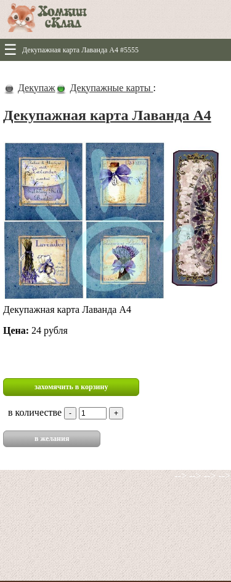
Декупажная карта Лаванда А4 (107, 115)
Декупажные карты (111, 88)
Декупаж (36, 88)
